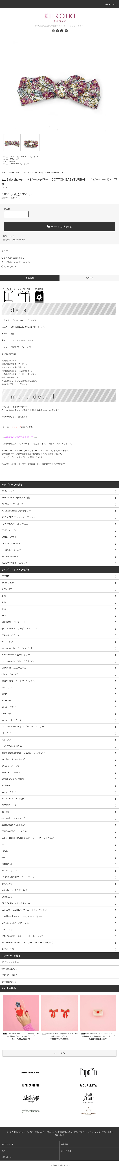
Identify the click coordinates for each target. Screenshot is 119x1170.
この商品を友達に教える (12, 258)
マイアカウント (7, 1144)
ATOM (62, 1135)
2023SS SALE (9, 975)
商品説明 (30, 278)
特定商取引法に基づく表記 (14, 240)
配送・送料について (37, 1132)
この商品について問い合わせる (15, 262)
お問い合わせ (7, 1157)
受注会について (9, 982)
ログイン (5, 1151)
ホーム (5, 157)
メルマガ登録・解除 (104, 1132)
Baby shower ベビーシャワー (20, 164)
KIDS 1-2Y (13, 161)
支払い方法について (21, 1132)
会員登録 (64, 1144)
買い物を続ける (8, 266)
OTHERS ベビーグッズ (30, 157)
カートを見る (66, 1151)
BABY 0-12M (14, 159)
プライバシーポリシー (87, 1132)
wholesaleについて (11, 968)
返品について (8, 236)
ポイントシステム (10, 962)
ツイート (6, 250)
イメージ (89, 278)
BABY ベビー (15, 157)
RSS (56, 1135)
